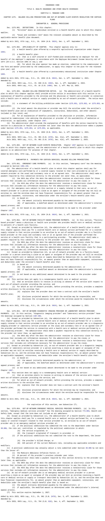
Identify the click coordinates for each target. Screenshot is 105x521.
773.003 (86, 420)
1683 (3, 77)
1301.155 (24, 172)
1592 (50, 87)
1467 (44, 125)
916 (49, 511)
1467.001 (37, 324)
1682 (3, 55)
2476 (50, 141)
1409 (49, 89)
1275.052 (83, 107)
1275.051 (73, 107)
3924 (54, 44)
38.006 (4, 438)
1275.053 (96, 107)
